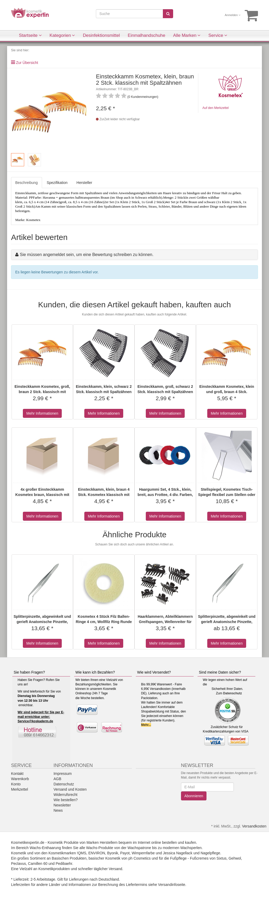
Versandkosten (254, 826)
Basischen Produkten (69, 858)
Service (217, 35)
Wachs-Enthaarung (45, 848)
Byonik (112, 853)
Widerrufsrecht (65, 794)
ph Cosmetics (139, 858)
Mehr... (146, 725)
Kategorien (62, 35)
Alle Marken (186, 35)
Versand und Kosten (70, 789)
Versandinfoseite (171, 884)
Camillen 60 (38, 863)
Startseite (30, 35)
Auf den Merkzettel (215, 108)
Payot (125, 853)
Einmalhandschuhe (146, 35)
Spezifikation (57, 182)
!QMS (81, 853)
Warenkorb (20, 779)
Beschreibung (26, 182)
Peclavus (18, 863)
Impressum (63, 773)
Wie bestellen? (66, 800)
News (58, 810)
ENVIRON (96, 853)
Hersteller (84, 182)
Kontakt (17, 773)
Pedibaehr (64, 863)
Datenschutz (232, 693)
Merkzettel (19, 789)
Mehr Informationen (42, 413)
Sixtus (221, 858)
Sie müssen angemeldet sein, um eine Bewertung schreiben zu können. (86, 254)
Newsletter (62, 805)
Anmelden (233, 15)
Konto (16, 784)
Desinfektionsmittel (101, 35)
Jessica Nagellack (177, 853)
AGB (57, 779)
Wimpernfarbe (143, 853)
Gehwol (235, 858)
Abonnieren (193, 796)
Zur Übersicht (27, 63)
